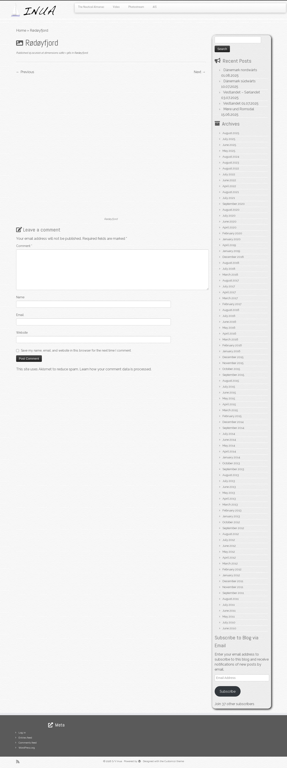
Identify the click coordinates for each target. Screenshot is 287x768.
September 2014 (233, 428)
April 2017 (229, 292)
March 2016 (230, 339)
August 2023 (230, 162)
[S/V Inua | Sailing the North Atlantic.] (33, 10)
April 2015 (229, 404)
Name (20, 297)
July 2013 (228, 481)
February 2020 (232, 233)
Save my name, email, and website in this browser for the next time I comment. (76, 350)
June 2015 (229, 392)
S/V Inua (117, 761)
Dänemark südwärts (239, 81)
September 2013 (233, 469)
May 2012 (228, 551)
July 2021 (228, 198)
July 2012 (228, 540)
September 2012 (233, 528)
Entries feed (25, 737)
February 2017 (231, 304)
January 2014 (231, 457)
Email (20, 315)
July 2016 (228, 316)
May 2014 (228, 445)
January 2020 (231, 239)
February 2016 (232, 345)
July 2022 (228, 174)
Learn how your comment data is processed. (115, 369)
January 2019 (231, 251)
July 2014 (228, 433)
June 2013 (229, 486)
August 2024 (230, 156)
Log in (22, 732)
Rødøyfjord (81, 52)
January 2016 (231, 351)
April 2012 (229, 557)
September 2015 (233, 374)
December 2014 (233, 422)
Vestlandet (232, 103)
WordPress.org (27, 747)
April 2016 (229, 333)
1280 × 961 (64, 52)
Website (22, 332)
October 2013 (231, 463)
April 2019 (229, 245)
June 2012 (229, 545)
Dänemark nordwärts (240, 70)
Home (21, 30)
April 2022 (229, 186)
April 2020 (229, 227)
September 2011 (233, 593)
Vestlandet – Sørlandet (241, 92)
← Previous (25, 72)
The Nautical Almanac (91, 7)
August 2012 (230, 534)
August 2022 (230, 168)
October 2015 (231, 369)
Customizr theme (174, 761)
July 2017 (228, 286)
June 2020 (229, 221)
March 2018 (230, 274)
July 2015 (228, 386)
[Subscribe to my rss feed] (19, 761)
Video (116, 7)
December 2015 (232, 357)
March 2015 (230, 410)
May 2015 (228, 398)
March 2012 (230, 563)
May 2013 (228, 492)
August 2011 (230, 599)
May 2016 (228, 327)
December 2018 (233, 257)
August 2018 (230, 262)
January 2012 (231, 575)
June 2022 (229, 180)
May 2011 (228, 616)
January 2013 (231, 516)
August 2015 (230, 380)
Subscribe (228, 691)
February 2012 (231, 569)
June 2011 (229, 610)
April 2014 (229, 451)
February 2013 (231, 510)
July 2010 (228, 622)
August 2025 (230, 133)
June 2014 (229, 439)
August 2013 (230, 475)
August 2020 (230, 209)
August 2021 (230, 192)
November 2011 (232, 587)
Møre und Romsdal (238, 109)
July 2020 (229, 215)
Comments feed (28, 742)
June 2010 (229, 628)
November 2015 (232, 363)
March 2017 (230, 298)
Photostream (136, 7)
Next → (200, 72)
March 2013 (230, 504)
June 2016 (229, 321)
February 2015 (231, 416)
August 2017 (230, 280)
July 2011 (228, 604)
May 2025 (228, 150)
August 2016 (230, 310)
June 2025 (229, 145)
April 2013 (229, 498)
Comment (24, 246)
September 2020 (233, 203)
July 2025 (228, 139)
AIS (155, 7)
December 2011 (232, 581)
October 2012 (231, 522)
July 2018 (228, 268)
